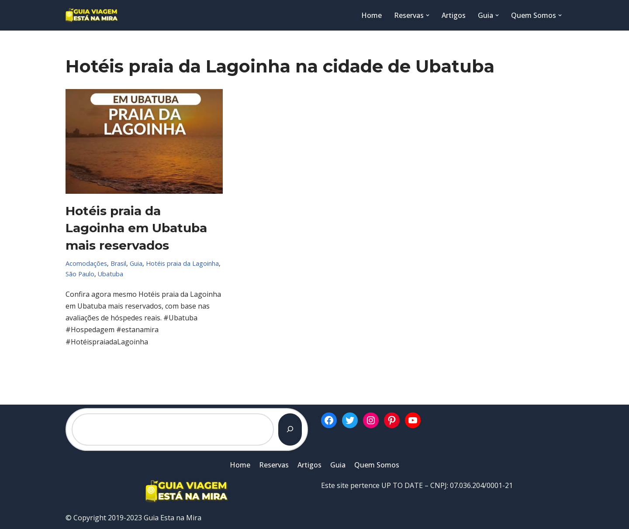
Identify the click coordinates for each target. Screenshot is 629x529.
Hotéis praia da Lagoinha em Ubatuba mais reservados (136, 227)
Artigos (454, 15)
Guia (136, 263)
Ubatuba (110, 274)
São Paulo (80, 274)
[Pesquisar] (290, 429)
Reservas (274, 465)
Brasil (118, 263)
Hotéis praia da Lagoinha (182, 263)
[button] (427, 15)
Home (371, 15)
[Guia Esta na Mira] (92, 15)
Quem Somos (376, 465)
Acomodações (86, 263)
